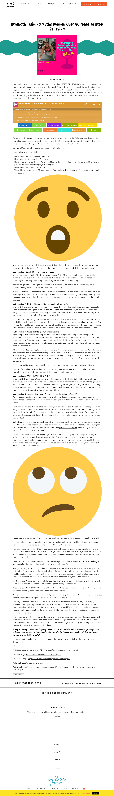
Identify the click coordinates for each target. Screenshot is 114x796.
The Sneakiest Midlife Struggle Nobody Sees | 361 (27, 112)
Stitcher (65, 130)
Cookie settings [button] (86, 793)
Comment (57, 717)
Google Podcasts (36, 130)
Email (57, 752)
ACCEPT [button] (95, 793)
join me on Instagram (68, 428)
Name (57, 745)
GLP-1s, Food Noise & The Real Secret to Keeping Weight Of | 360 (32, 114)
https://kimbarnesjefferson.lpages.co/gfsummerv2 (56, 650)
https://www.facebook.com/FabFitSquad (43, 655)
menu (94, 104)
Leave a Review (54, 125)
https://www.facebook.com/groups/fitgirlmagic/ (49, 659)
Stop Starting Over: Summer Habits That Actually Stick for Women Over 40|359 (35, 117)
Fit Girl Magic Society (45, 549)
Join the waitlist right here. (40, 625)
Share (40, 125)
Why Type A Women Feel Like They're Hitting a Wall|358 (29, 120)
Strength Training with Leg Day (82, 684)
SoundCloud (50, 130)
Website (57, 760)
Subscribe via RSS (79, 130)
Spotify (95, 130)
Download (22, 130)
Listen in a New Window (88, 125)
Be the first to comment (57, 693)
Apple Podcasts (25, 125)
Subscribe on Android (70, 125)
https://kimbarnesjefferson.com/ (34, 663)
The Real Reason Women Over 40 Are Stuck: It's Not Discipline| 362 (32, 109)
